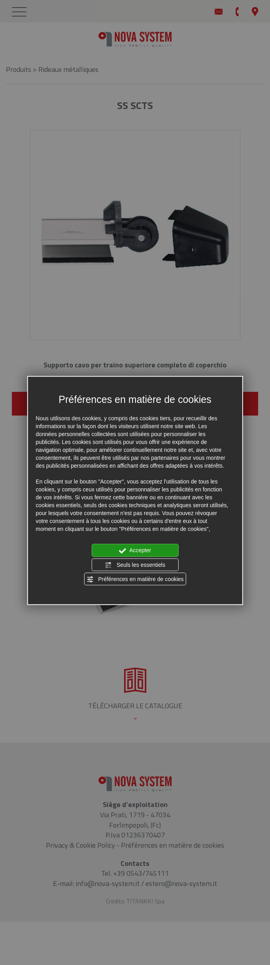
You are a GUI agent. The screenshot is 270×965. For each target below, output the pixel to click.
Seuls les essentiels (135, 564)
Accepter (135, 550)
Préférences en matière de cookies (134, 579)
